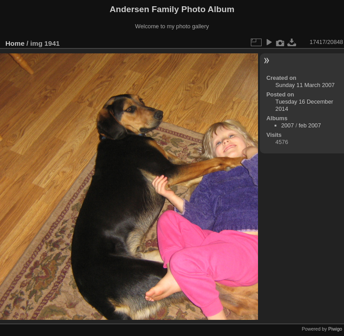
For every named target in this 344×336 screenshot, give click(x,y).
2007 (287, 125)
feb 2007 (310, 125)
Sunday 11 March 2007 (305, 85)
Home (15, 43)
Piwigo (335, 329)
